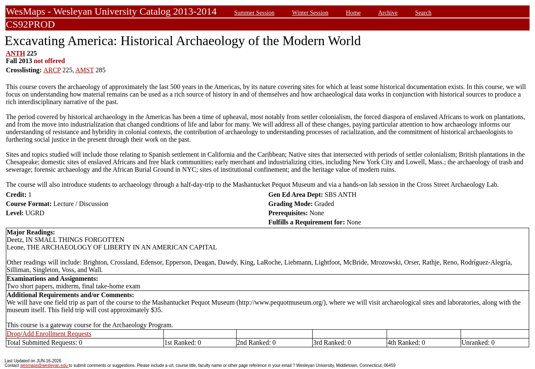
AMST (84, 70)
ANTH (15, 53)
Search (423, 12)
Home (353, 12)
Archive (387, 12)
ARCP (52, 70)
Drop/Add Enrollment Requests (49, 333)
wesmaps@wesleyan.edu (44, 365)
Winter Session (310, 12)
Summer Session (254, 12)
